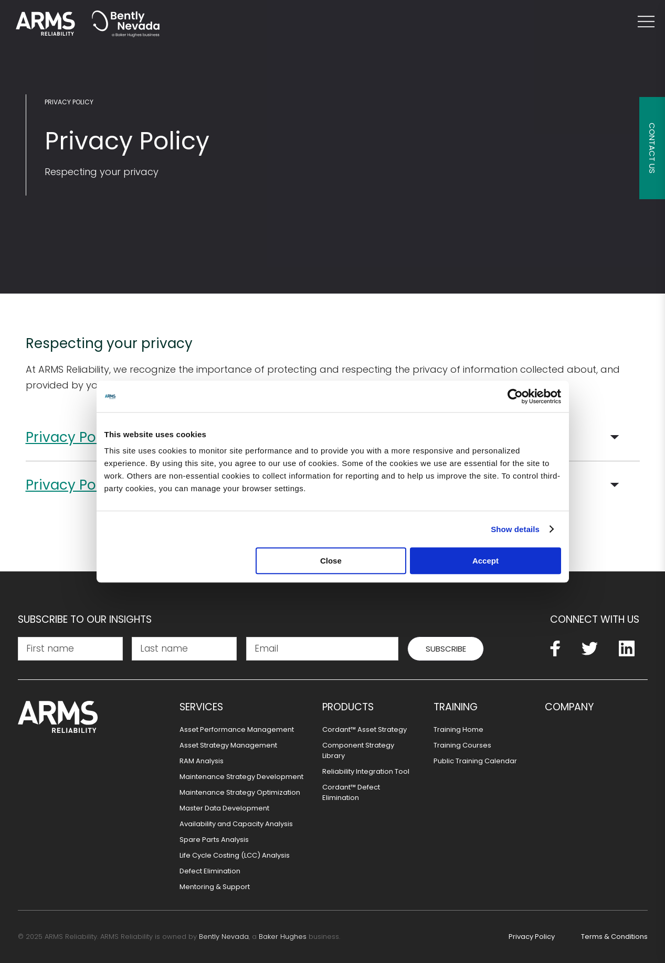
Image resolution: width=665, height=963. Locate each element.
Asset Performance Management (237, 729)
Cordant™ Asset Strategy (364, 729)
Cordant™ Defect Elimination (351, 792)
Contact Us (652, 148)
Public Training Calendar (475, 761)
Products (348, 707)
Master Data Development (224, 808)
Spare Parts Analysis (214, 840)
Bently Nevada (224, 937)
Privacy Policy (69, 102)
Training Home (458, 729)
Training (456, 707)
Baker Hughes (283, 937)
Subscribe (446, 648)
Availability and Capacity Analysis (236, 824)
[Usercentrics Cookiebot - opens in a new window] (515, 396)
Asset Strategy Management (228, 745)
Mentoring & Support (215, 887)
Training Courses (462, 745)
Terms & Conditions (614, 937)
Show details (515, 529)
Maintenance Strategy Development (241, 777)
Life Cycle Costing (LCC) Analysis (235, 855)
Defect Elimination (210, 871)
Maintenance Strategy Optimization (240, 792)
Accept (485, 560)
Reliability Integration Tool (365, 771)
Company (569, 707)
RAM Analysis (202, 761)
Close (331, 560)
